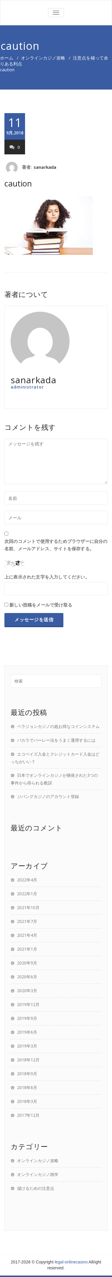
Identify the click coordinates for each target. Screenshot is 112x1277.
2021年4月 (27, 935)
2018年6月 (27, 1087)
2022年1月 (27, 893)
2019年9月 (27, 1018)
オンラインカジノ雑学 (37, 1174)
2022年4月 (27, 880)
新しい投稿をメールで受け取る (40, 605)
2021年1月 (27, 949)
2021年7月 (27, 921)
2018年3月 (27, 1101)
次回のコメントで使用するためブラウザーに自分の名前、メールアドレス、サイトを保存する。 (56, 544)
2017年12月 (28, 1115)
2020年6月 (27, 976)
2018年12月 (28, 1060)
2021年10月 (28, 907)
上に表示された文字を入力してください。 (47, 577)
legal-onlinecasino (71, 1262)
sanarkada (45, 167)
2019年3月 (27, 1046)
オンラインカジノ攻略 (43, 58)
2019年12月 (28, 1004)
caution (18, 183)
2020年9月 (27, 963)
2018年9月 (27, 1073)
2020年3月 (27, 990)
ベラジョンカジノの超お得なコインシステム (58, 726)
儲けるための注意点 (35, 1188)
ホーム (6, 58)
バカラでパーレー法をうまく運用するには (56, 740)
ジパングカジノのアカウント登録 (48, 796)
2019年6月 (27, 1032)
